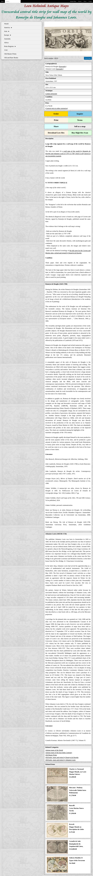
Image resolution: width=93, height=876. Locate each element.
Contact (90, 1)
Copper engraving (51, 94)
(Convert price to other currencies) (56, 108)
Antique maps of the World (54, 750)
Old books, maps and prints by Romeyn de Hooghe (62, 757)
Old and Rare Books (10, 58)
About (85, 1)
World (5, 24)
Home (2, 1)
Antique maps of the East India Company (58, 753)
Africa (6, 42)
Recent (79, 1)
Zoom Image (88, 58)
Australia (6, 39)
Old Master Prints (51, 755)
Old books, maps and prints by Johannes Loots (60, 760)
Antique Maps (73, 1)
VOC (5, 50)
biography (62, 66)
